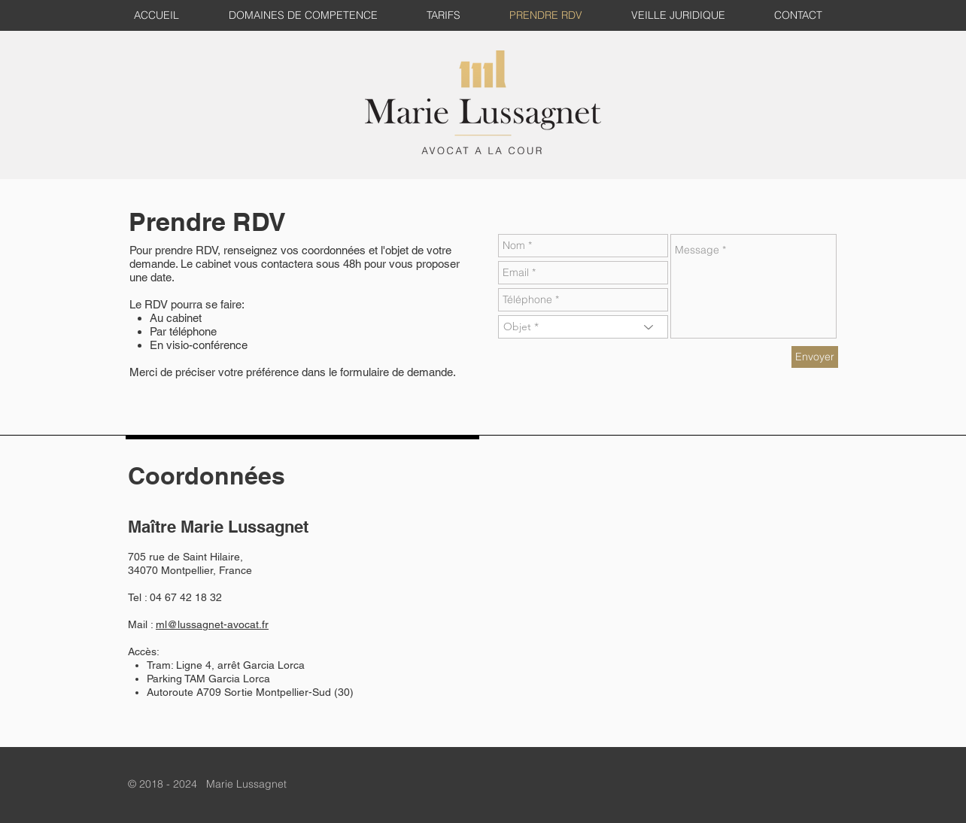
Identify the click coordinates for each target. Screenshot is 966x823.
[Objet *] (583, 327)
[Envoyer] (814, 357)
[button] (683, 15)
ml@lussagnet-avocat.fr (212, 624)
